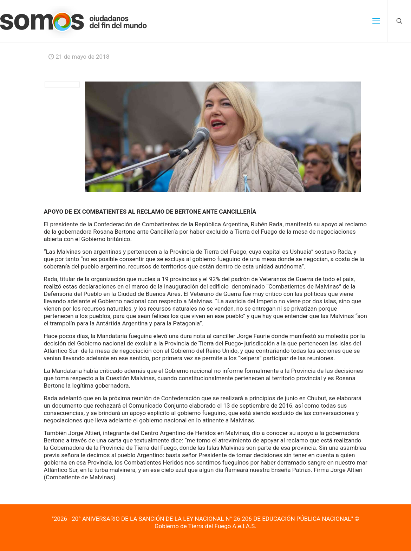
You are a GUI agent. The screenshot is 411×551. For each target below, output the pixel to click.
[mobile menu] (376, 21)
